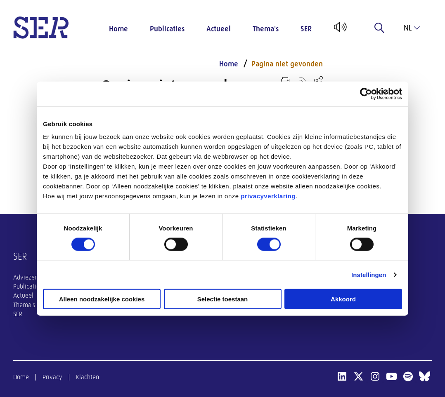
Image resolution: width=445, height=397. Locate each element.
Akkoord (343, 299)
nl (412, 28)
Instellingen (368, 274)
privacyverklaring (268, 196)
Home (118, 29)
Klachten (87, 377)
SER (306, 29)
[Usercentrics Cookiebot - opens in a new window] (366, 93)
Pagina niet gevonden (287, 64)
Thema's (266, 29)
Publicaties (167, 29)
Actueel (218, 29)
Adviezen (25, 277)
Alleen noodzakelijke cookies (102, 299)
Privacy (52, 377)
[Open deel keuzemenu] (318, 80)
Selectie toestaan (222, 299)
